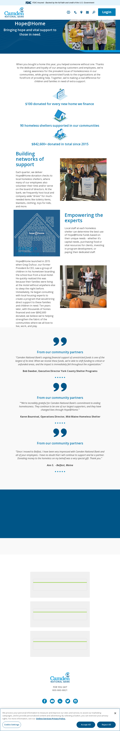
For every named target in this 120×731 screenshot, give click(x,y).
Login (106, 12)
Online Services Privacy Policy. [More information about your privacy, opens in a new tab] (51, 718)
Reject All (106, 724)
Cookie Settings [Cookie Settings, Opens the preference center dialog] (11, 724)
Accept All (86, 724)
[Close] (115, 713)
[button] (93, 12)
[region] (60, 719)
